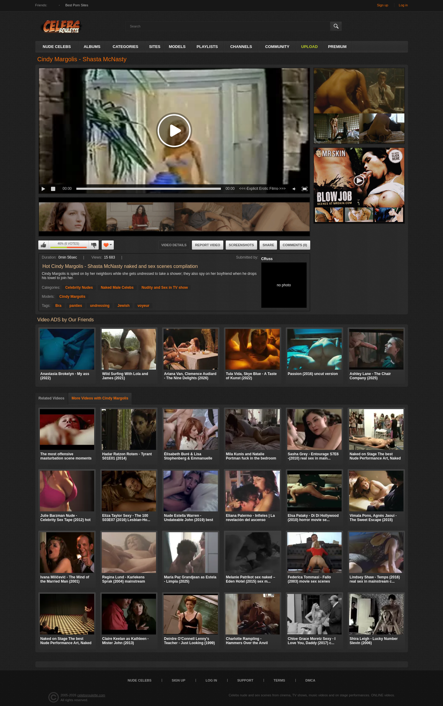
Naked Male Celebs (117, 287)
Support (245, 680)
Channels (241, 46)
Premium (337, 46)
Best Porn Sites (76, 5)
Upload (309, 46)
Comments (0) (295, 245)
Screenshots (241, 245)
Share (268, 245)
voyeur (143, 306)
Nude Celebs (57, 46)
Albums (92, 46)
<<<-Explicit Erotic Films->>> (262, 188)
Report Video (207, 245)
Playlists (207, 46)
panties (75, 306)
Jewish (123, 306)
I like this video (43, 245)
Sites (155, 46)
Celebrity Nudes (79, 287)
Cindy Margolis (72, 296)
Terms (279, 680)
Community (277, 46)
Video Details (174, 245)
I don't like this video (93, 245)
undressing (100, 306)
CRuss (267, 259)
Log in (403, 5)
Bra (59, 306)
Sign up (382, 5)
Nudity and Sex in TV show (165, 287)
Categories (125, 46)
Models (177, 46)
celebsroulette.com (91, 695)
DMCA (310, 680)
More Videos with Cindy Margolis (100, 398)
